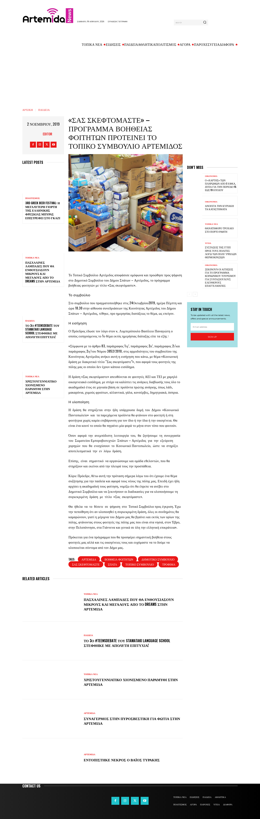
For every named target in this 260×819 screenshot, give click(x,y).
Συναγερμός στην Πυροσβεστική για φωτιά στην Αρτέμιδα (127, 721)
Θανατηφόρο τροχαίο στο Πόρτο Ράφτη (219, 229)
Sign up (212, 336)
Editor (47, 134)
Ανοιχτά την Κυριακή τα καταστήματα (219, 207)
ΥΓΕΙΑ (208, 243)
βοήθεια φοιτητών (119, 559)
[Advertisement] (130, 76)
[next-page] (195, 294)
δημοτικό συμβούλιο (158, 559)
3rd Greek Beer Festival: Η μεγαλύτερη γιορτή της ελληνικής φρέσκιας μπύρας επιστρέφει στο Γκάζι (42, 210)
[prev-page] (189, 294)
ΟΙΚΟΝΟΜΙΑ (211, 176)
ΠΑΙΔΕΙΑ (44, 110)
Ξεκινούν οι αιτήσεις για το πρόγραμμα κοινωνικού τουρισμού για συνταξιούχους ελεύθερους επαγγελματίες (220, 277)
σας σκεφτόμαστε (85, 564)
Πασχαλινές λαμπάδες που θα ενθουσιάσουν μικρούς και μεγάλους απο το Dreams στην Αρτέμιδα (42, 271)
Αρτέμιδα (88, 559)
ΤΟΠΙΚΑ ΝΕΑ (32, 258)
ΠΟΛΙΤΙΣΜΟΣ (32, 198)
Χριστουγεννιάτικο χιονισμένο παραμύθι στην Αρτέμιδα (41, 387)
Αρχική (27, 110)
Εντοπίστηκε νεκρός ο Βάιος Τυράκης (122, 759)
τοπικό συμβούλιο (139, 564)
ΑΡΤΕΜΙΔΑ (89, 713)
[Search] (204, 22)
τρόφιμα (168, 564)
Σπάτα (112, 564)
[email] (212, 327)
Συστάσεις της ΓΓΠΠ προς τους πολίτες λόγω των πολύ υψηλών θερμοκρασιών (221, 252)
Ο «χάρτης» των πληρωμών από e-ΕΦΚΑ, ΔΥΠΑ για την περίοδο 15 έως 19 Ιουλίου (220, 185)
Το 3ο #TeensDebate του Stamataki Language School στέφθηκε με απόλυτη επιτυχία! (42, 331)
